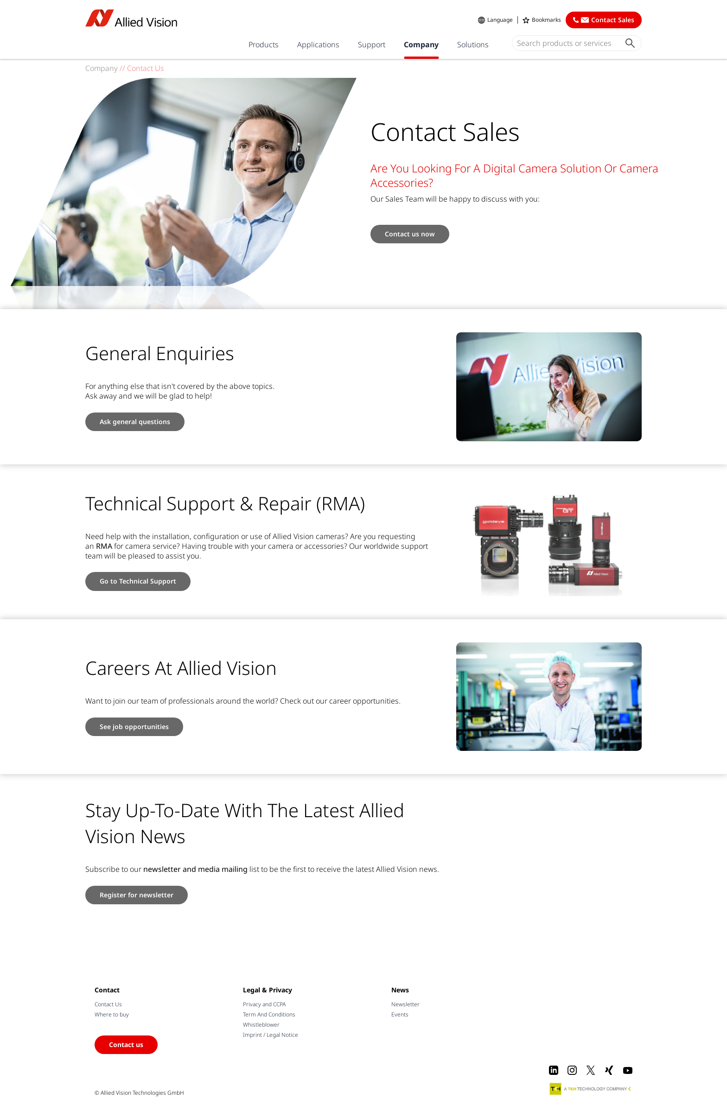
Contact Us (108, 1004)
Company (421, 44)
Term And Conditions (269, 1014)
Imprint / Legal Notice (270, 1035)
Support (371, 44)
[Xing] (609, 1070)
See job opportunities (134, 726)
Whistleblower (261, 1025)
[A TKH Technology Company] (590, 1089)
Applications (318, 44)
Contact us (126, 1044)
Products (264, 44)
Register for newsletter (136, 894)
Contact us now (410, 233)
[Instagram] (572, 1070)
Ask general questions (135, 421)
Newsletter (405, 1004)
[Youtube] (627, 1070)
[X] (590, 1070)
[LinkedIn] (553, 1070)
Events (399, 1014)
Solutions (473, 44)
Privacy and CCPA (264, 1004)
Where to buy (112, 1014)
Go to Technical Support (138, 581)
